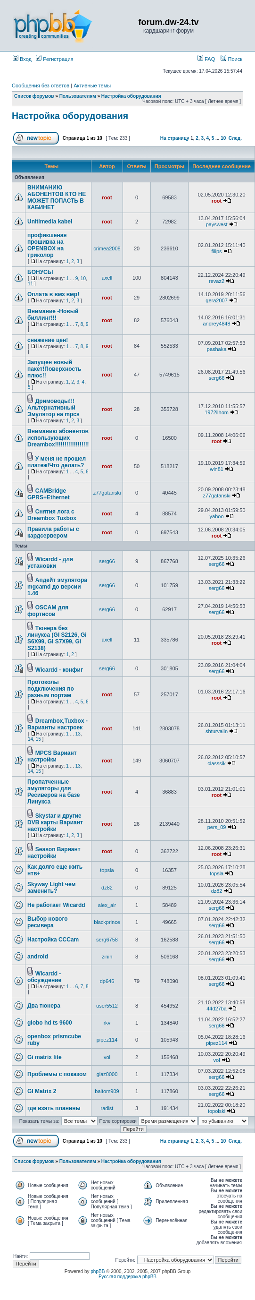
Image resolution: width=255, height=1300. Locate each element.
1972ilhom (217, 412)
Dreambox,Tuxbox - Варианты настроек (57, 724)
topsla (107, 870)
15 (38, 739)
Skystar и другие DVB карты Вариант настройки (55, 822)
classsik (216, 763)
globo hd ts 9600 (49, 1022)
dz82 (107, 887)
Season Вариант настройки (54, 852)
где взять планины (54, 1108)
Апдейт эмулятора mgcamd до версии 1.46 (57, 587)
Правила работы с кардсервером (53, 532)
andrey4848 (216, 323)
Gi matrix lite (44, 1057)
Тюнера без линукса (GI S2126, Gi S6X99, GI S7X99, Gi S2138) (57, 638)
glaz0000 (107, 1074)
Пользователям (77, 96)
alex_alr (107, 905)
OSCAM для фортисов (47, 610)
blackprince (107, 922)
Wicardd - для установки (50, 562)
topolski (216, 1111)
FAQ (206, 59)
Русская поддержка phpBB (127, 1276)
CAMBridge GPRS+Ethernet (48, 494)
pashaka (217, 349)
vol (107, 1057)
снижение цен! (47, 340)
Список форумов (34, 96)
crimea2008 (106, 248)
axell (107, 278)
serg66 (217, 378)
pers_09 (216, 827)
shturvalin (217, 731)
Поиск (231, 59)
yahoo (217, 516)
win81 (216, 469)
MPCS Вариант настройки (52, 756)
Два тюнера (43, 1005)
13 (78, 733)
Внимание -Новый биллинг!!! (52, 314)
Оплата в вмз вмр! (53, 294)
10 (223, 138)
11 (30, 283)
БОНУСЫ (40, 272)
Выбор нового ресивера (47, 922)
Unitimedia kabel (49, 221)
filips (217, 251)
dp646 (107, 981)
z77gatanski (107, 493)
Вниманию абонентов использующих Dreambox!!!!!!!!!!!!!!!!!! (58, 438)
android (37, 956)
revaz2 (216, 281)
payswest (217, 224)
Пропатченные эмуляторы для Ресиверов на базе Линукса (53, 791)
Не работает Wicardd (56, 905)
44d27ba (216, 1008)
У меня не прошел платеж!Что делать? (56, 462)
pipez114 (107, 1040)
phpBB (97, 1271)
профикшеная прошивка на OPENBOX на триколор (46, 245)
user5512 (107, 1006)
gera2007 (217, 300)
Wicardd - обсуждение (44, 977)
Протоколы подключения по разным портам (50, 689)
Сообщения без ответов (40, 85)
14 (30, 739)
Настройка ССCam (53, 939)
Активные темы (92, 85)
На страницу (174, 138)
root (107, 197)
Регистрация (54, 59)
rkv (107, 1023)
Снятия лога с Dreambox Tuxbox (51, 515)
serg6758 (107, 939)
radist (107, 1108)
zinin (107, 956)
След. (235, 138)
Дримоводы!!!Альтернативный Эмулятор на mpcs (53, 408)
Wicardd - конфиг (59, 670)
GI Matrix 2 (41, 1091)
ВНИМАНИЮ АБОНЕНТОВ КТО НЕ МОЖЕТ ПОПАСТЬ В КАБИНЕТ (56, 197)
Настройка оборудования (131, 96)
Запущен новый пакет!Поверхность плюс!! (54, 369)
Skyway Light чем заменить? (51, 887)
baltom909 (107, 1091)
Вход (22, 59)
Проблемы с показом (57, 1074)
